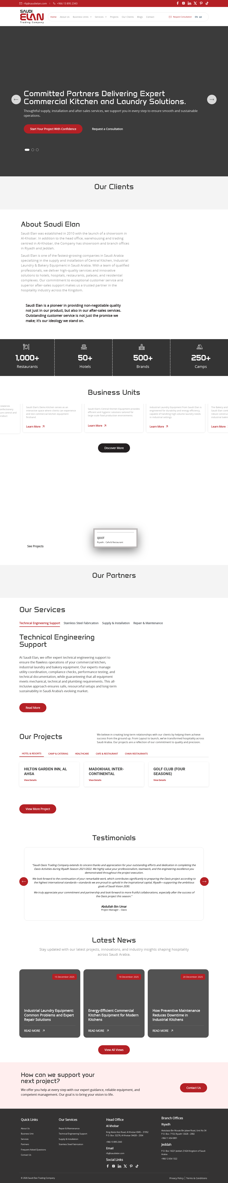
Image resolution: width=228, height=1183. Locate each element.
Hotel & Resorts (31, 753)
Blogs (140, 16)
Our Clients (128, 16)
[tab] (39, 624)
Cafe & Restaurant (107, 753)
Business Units (82, 17)
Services (101, 17)
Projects (114, 16)
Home (53, 16)
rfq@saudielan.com (115, 1153)
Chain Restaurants (136, 753)
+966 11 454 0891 (169, 1138)
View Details (30, 780)
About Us (65, 16)
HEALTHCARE (82, 753)
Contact (150, 16)
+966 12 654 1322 (169, 1158)
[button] (27, 150)
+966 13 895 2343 (114, 1141)
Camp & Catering (58, 753)
